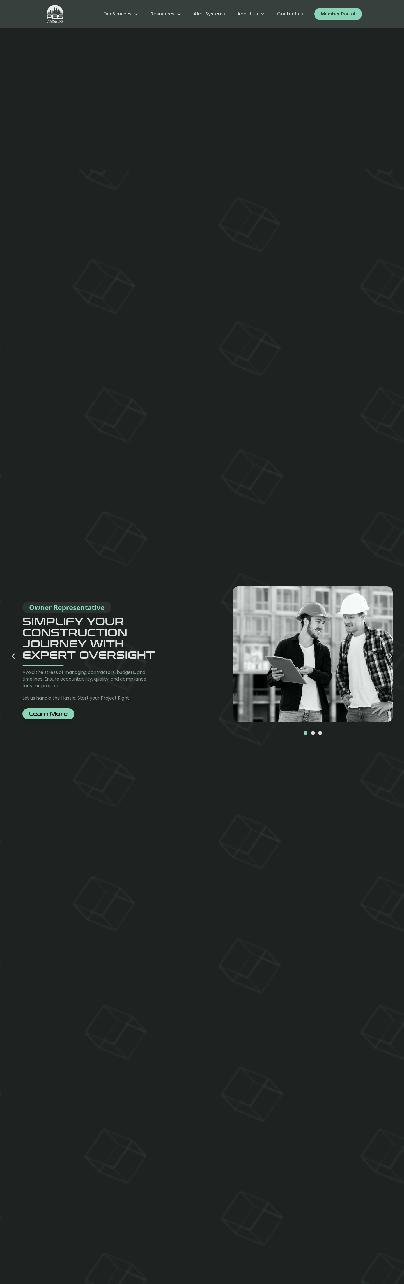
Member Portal (338, 14)
